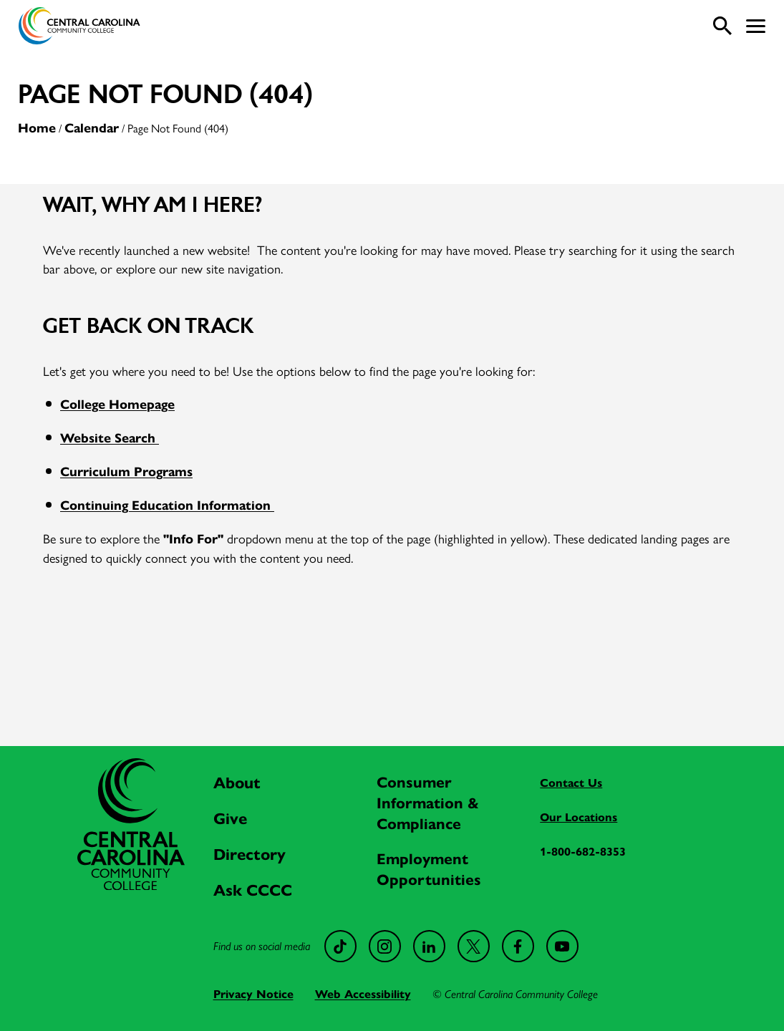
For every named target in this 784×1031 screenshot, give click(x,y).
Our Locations (578, 817)
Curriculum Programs (126, 472)
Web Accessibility (363, 994)
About (237, 783)
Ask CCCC (252, 890)
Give (230, 818)
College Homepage (117, 404)
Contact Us (571, 783)
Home (37, 128)
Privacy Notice (253, 994)
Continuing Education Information (167, 505)
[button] (755, 26)
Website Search (109, 438)
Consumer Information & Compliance (428, 803)
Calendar (91, 128)
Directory (249, 854)
